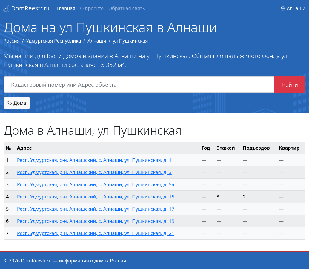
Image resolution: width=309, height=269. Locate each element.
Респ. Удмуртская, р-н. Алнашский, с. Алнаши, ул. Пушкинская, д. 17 (95, 209)
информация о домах (84, 260)
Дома (16, 103)
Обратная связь (126, 8)
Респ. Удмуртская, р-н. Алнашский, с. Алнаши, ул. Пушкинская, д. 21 (95, 233)
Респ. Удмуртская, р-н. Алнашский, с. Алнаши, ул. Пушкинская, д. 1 (94, 160)
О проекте (92, 8)
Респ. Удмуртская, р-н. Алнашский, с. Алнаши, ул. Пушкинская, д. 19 (95, 221)
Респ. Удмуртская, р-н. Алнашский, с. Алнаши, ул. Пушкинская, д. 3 (94, 172)
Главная (65, 8)
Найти (290, 84)
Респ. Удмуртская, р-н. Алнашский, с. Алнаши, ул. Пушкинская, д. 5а (95, 184)
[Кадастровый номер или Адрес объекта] (139, 84)
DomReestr (26, 8)
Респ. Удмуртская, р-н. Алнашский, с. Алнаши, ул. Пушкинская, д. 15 (95, 196)
